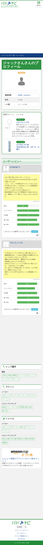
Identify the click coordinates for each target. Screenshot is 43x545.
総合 (4, 407)
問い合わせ (21, 539)
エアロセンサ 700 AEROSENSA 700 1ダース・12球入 (27, 147)
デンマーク (22, 375)
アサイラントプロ (22, 122)
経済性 (31, 439)
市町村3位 (21, 73)
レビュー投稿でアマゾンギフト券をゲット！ (20, 460)
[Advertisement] (21, 31)
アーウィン (30, 427)
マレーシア (32, 375)
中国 (9, 375)
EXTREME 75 (15, 167)
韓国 (14, 375)
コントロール (12, 407)
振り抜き (29, 407)
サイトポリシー (21, 533)
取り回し (5, 411)
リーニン (5, 399)
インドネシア (7, 379)
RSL (22, 427)
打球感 (21, 407)
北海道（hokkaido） (25, 95)
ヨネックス (6, 395)
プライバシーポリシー (21, 530)
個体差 (4, 443)
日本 (4, 375)
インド (16, 379)
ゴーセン (15, 427)
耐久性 (10, 439)
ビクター (32, 395)
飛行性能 (17, 439)
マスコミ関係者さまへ (21, 536)
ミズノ (14, 395)
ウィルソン (23, 395)
